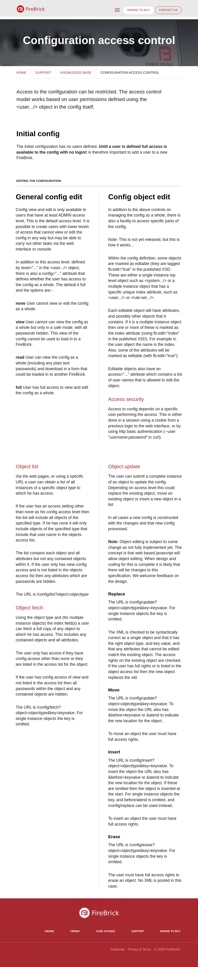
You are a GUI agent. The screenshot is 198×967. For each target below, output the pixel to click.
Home (21, 72)
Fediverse (118, 949)
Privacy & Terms (139, 949)
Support (43, 72)
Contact (168, 10)
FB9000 (74, 931)
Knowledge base (76, 72)
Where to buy (138, 10)
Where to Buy (170, 931)
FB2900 (49, 931)
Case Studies (105, 931)
